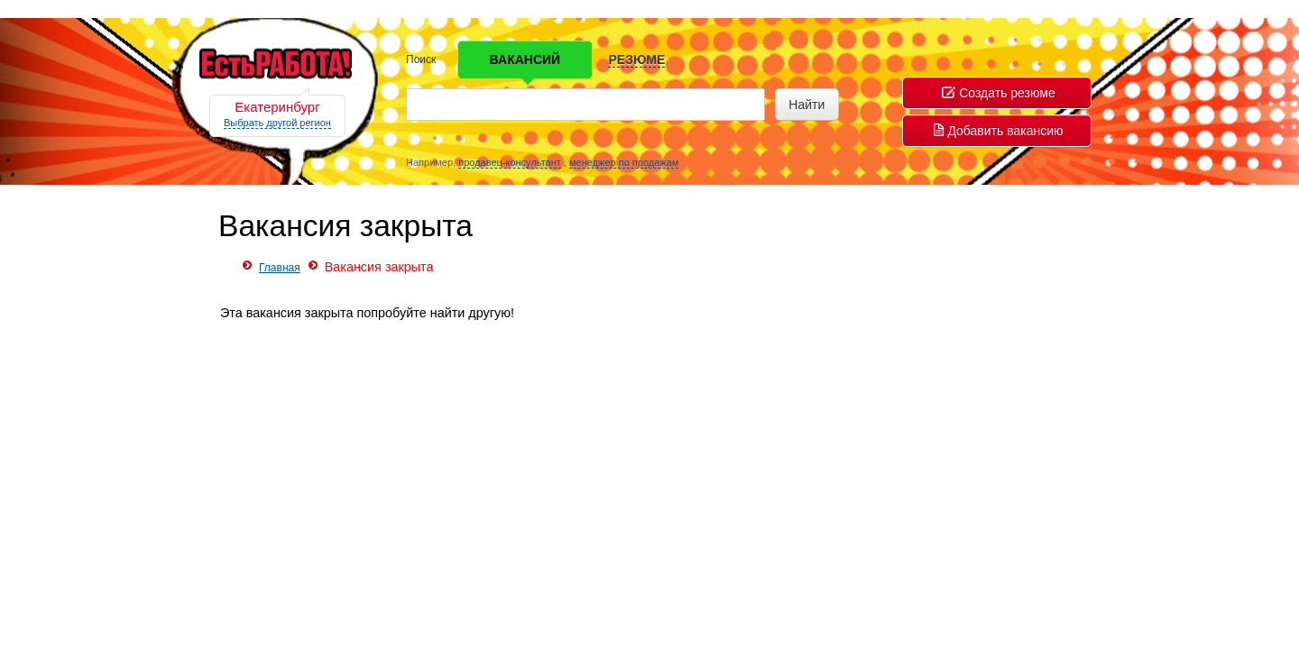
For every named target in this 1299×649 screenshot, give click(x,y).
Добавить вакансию (998, 130)
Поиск (421, 59)
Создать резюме (998, 93)
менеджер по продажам (623, 162)
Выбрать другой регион (277, 122)
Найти (806, 104)
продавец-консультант (509, 162)
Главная (279, 267)
